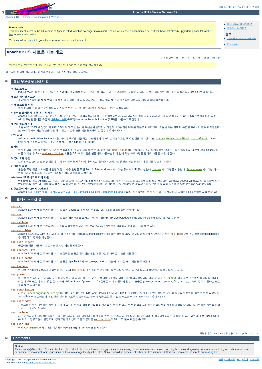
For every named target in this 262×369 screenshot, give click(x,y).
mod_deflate (19, 222)
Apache (9, 17)
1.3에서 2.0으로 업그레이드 (241, 38)
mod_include (120, 150)
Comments (233, 44)
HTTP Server (23, 17)
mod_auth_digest (22, 242)
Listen (160, 138)
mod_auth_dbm (20, 324)
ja (193, 57)
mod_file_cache (21, 258)
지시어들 (230, 6)
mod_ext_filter (52, 153)
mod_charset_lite (23, 250)
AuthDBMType (32, 327)
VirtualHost (199, 138)
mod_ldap (176, 234)
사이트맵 (254, 6)
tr (219, 57)
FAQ (239, 6)
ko (199, 57)
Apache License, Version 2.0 (41, 362)
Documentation (40, 17)
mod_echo (98, 108)
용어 (245, 6)
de (177, 57)
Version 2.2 (57, 17)
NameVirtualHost (177, 138)
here (149, 31)
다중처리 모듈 (59, 119)
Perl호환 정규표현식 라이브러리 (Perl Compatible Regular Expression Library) (78, 191)
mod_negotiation (22, 289)
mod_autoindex (21, 301)
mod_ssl (16, 206)
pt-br (206, 57)
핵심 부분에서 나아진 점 (240, 24)
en (183, 57)
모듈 (221, 6)
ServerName (194, 169)
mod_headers (19, 266)
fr (188, 57)
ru (213, 57)
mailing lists (211, 352)
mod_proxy (79, 270)
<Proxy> (171, 278)
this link (31, 40)
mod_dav (16, 214)
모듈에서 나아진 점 (237, 28)
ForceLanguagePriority (43, 293)
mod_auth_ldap (21, 230)
